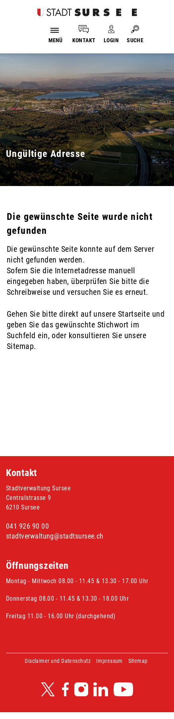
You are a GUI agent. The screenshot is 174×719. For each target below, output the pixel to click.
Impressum (109, 661)
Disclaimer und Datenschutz (58, 661)
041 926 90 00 (27, 526)
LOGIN (111, 40)
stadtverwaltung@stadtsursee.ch (55, 536)
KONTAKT (84, 40)
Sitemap (138, 661)
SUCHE (135, 40)
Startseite (134, 314)
